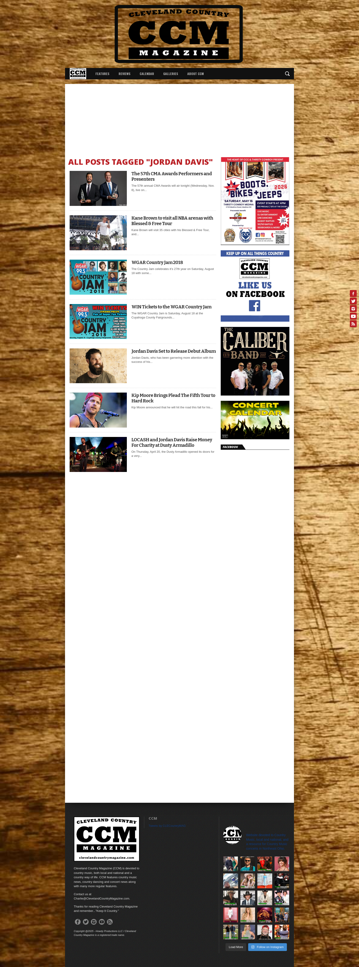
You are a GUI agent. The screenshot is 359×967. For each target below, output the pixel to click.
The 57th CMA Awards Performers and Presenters (171, 176)
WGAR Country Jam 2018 (157, 262)
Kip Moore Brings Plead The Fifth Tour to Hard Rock (173, 398)
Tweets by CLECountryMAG (167, 825)
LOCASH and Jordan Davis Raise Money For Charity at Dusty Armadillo (171, 442)
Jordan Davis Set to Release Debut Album (173, 351)
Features (102, 73)
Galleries (170, 73)
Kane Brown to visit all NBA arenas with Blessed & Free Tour (172, 220)
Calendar (147, 73)
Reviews (125, 73)
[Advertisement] (179, 118)
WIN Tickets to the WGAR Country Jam (171, 307)
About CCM (195, 73)
